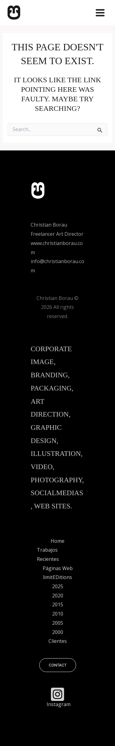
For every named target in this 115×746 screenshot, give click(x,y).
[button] (57, 665)
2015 (57, 604)
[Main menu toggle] (100, 12)
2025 (57, 586)
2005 (57, 623)
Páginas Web (58, 568)
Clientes (57, 641)
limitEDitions (57, 577)
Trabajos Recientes (48, 554)
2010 (57, 613)
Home (57, 541)
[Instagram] (57, 696)
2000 (57, 632)
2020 (57, 595)
